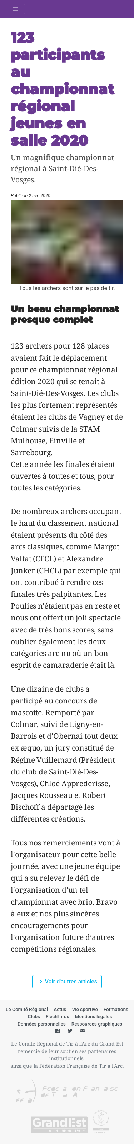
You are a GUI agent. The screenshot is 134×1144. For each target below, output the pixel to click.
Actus (60, 1009)
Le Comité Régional (27, 1009)
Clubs (34, 1016)
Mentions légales (93, 1016)
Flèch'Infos (57, 1016)
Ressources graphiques (96, 1024)
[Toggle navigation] (15, 9)
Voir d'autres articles (67, 981)
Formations (116, 1009)
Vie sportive (85, 1009)
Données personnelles (42, 1024)
